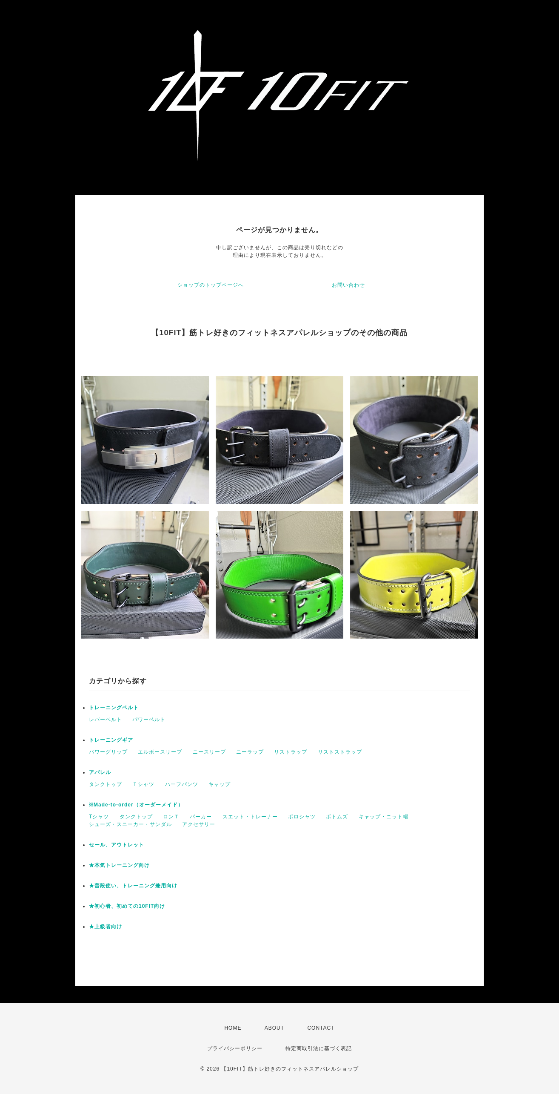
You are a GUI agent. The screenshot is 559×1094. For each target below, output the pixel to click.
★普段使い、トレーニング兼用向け (133, 886)
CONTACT (320, 1028)
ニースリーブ (209, 752)
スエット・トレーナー (250, 817)
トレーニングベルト (114, 708)
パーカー (201, 817)
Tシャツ (99, 817)
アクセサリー (198, 824)
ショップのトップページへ (210, 285)
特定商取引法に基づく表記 (318, 1048)
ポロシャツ (302, 817)
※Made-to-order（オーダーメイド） (136, 805)
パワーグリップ (108, 752)
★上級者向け (105, 927)
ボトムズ (337, 817)
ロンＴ (171, 817)
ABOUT (274, 1028)
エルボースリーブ (160, 752)
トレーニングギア (111, 740)
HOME (232, 1028)
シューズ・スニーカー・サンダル (130, 824)
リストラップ (290, 752)
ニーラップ (250, 752)
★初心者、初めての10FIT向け (127, 906)
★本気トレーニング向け (119, 865)
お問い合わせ (348, 285)
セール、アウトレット (116, 845)
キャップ (219, 784)
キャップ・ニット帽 (383, 817)
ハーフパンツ (181, 784)
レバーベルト (105, 720)
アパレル (100, 772)
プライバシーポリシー (234, 1048)
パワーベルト (148, 720)
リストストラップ (340, 752)
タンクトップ (105, 784)
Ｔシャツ (143, 784)
